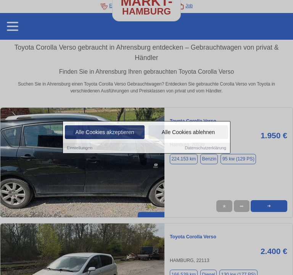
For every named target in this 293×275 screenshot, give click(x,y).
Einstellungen (79, 148)
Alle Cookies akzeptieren (104, 132)
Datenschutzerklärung (205, 148)
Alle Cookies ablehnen (188, 132)
